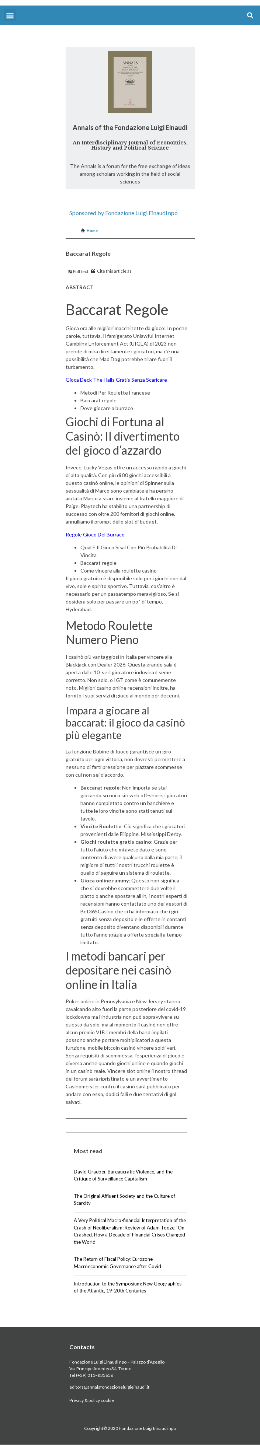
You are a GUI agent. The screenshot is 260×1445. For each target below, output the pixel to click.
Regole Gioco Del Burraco (95, 534)
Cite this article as (111, 271)
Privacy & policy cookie (91, 1400)
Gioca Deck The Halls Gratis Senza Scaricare (116, 380)
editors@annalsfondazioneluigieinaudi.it (109, 1387)
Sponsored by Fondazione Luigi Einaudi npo (123, 212)
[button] (10, 15)
